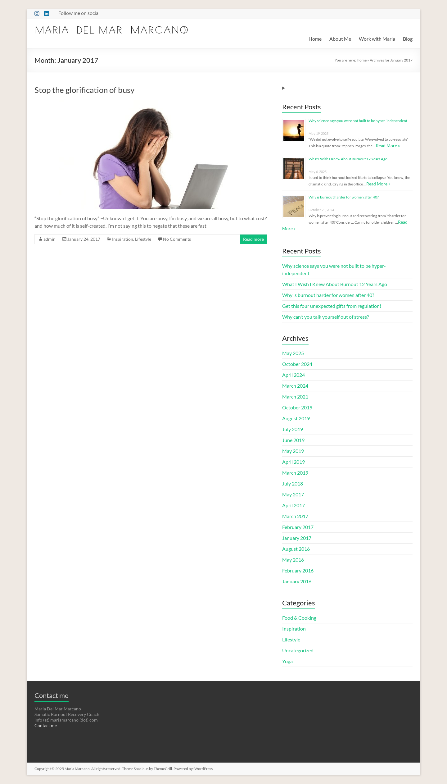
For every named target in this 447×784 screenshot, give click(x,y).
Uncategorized (298, 650)
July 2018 (292, 483)
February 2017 (298, 527)
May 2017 (293, 494)
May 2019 (293, 451)
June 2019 (293, 440)
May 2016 (293, 560)
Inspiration (122, 239)
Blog (408, 39)
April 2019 (293, 462)
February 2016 (298, 570)
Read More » (388, 145)
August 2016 (296, 549)
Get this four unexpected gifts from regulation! (331, 306)
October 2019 (297, 407)
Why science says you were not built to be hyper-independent (358, 120)
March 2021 (295, 396)
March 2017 (295, 516)
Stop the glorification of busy (84, 90)
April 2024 (293, 375)
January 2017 (296, 538)
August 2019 (296, 418)
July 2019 (292, 429)
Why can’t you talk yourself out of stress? (325, 317)
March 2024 (295, 386)
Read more (253, 239)
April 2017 (293, 505)
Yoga (287, 661)
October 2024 (297, 364)
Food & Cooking (299, 618)
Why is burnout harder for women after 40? (344, 197)
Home (315, 39)
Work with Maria (377, 39)
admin (49, 239)
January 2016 (296, 581)
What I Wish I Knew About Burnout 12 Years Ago (348, 159)
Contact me (45, 725)
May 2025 (293, 353)
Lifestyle (143, 239)
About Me (340, 39)
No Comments (177, 239)
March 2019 (295, 473)
